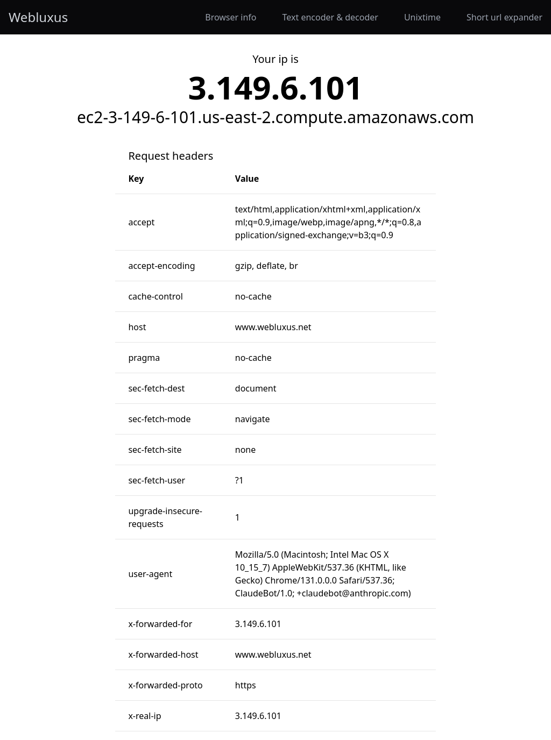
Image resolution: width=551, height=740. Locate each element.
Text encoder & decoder (330, 17)
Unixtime (422, 17)
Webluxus (38, 17)
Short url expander (504, 17)
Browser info (230, 17)
